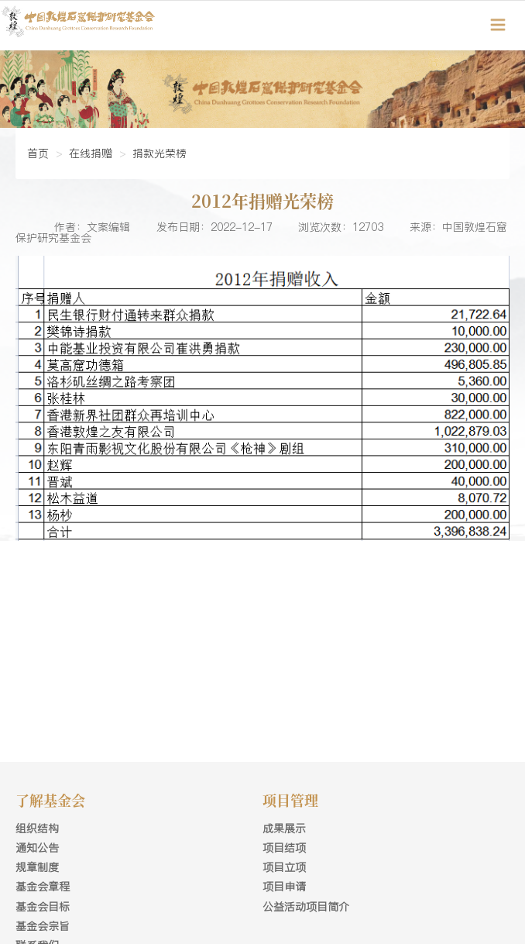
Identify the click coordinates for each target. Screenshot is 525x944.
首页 (38, 153)
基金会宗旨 (42, 926)
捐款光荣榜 (159, 153)
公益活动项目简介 (305, 907)
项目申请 (284, 886)
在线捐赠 (90, 153)
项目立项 (284, 867)
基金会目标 (42, 907)
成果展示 (284, 828)
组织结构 (37, 828)
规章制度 (37, 867)
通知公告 (37, 848)
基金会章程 (42, 886)
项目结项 (284, 848)
